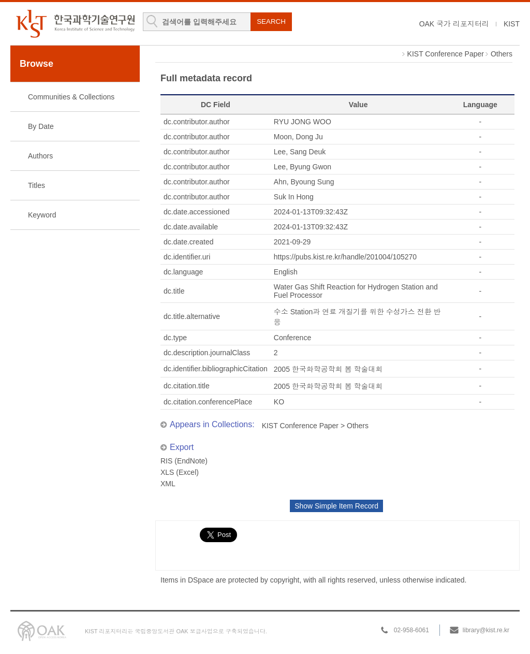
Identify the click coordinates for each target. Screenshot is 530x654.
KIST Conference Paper (445, 54)
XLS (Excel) (179, 472)
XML (167, 483)
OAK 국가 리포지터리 (454, 24)
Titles (36, 185)
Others (501, 54)
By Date (41, 126)
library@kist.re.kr (486, 630)
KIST (512, 24)
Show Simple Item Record (336, 506)
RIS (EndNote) (184, 461)
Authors (40, 156)
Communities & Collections (71, 97)
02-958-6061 (411, 630)
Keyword (42, 215)
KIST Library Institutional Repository (75, 23)
